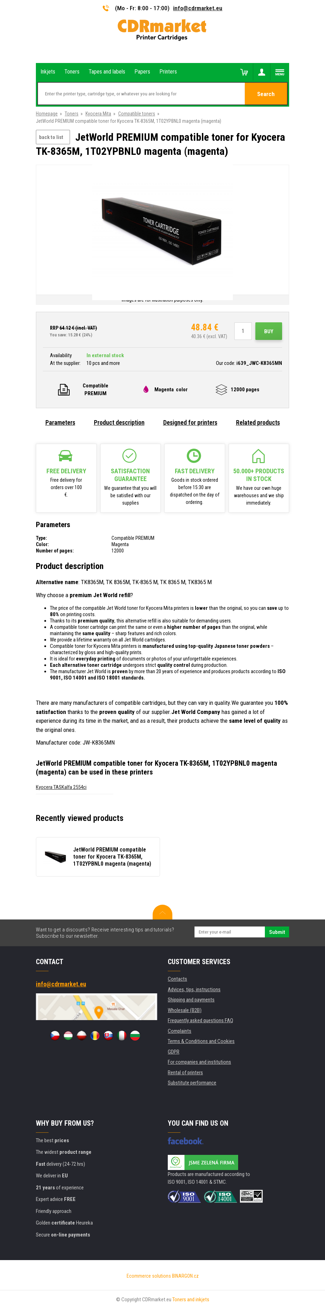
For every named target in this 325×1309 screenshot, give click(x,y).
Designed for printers (190, 422)
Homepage (47, 113)
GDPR (173, 1052)
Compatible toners (136, 113)
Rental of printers (185, 1072)
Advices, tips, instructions (194, 989)
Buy (268, 331)
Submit (277, 932)
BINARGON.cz (185, 1276)
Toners (71, 113)
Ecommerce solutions (149, 1276)
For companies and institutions (199, 1062)
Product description (119, 422)
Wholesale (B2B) (185, 1010)
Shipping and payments (191, 1000)
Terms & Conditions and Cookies (201, 1041)
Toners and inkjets (190, 1299)
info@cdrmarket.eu (197, 8)
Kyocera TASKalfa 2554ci (61, 787)
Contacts (177, 979)
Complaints (179, 1031)
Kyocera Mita (98, 113)
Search (266, 93)
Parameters (60, 422)
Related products (258, 422)
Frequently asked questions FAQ (200, 1020)
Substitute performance (192, 1083)
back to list (51, 137)
